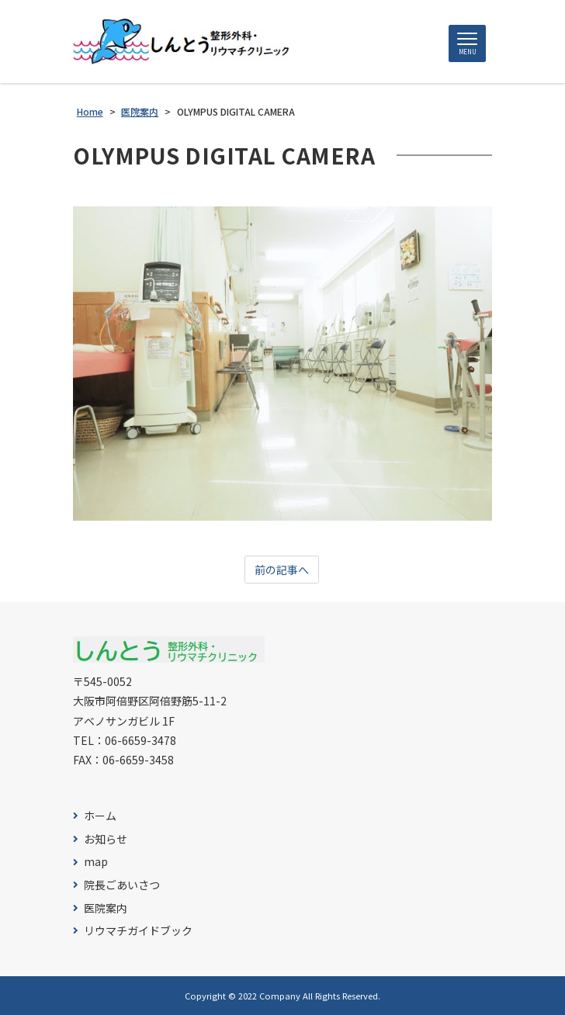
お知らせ (105, 839)
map (96, 861)
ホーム (100, 816)
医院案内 (105, 908)
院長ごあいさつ (122, 885)
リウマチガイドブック (138, 930)
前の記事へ (282, 569)
